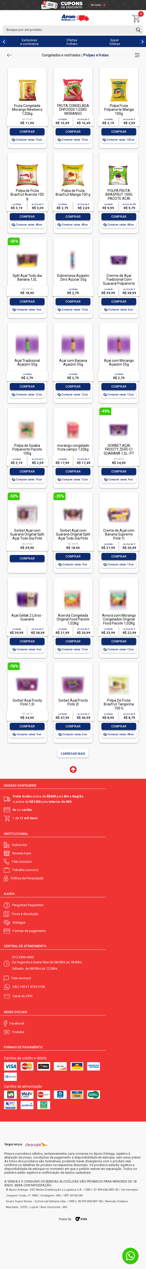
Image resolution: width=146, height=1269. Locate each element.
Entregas (19, 922)
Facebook (17, 1023)
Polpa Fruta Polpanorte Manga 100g (119, 110)
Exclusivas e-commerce (29, 42)
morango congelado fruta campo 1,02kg (73, 447)
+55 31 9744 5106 (32, 987)
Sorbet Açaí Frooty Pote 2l (73, 702)
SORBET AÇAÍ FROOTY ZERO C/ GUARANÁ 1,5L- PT (119, 449)
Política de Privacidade (27, 878)
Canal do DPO (22, 996)
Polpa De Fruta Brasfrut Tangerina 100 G (119, 704)
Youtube (18, 1032)
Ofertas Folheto (72, 42)
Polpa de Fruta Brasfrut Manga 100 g (73, 192)
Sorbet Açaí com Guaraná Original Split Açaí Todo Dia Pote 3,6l (27, 536)
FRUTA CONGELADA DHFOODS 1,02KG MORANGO (73, 110)
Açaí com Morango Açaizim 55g (119, 362)
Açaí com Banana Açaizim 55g (73, 362)
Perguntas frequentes (28, 905)
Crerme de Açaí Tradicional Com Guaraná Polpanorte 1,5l (119, 281)
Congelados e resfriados (61, 55)
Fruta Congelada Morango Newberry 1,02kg (27, 110)
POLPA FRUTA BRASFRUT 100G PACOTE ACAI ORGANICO (118, 196)
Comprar (27, 131)
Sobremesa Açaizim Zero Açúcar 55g (73, 277)
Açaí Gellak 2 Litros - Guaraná (27, 617)
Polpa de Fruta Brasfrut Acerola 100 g (27, 195)
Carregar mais (73, 753)
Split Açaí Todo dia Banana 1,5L (27, 277)
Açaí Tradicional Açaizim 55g (27, 362)
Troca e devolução (25, 914)
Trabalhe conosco (25, 870)
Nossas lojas (21, 853)
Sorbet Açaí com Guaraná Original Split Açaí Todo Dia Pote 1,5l (73, 536)
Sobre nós (19, 845)
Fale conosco (22, 861)
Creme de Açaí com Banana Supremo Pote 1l (118, 534)
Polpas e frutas (96, 55)
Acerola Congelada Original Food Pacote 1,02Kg (73, 619)
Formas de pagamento (29, 931)
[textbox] (73, 29)
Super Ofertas (114, 42)
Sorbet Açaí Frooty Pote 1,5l (27, 702)
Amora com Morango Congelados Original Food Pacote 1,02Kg (119, 619)
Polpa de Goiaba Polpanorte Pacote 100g (27, 449)
